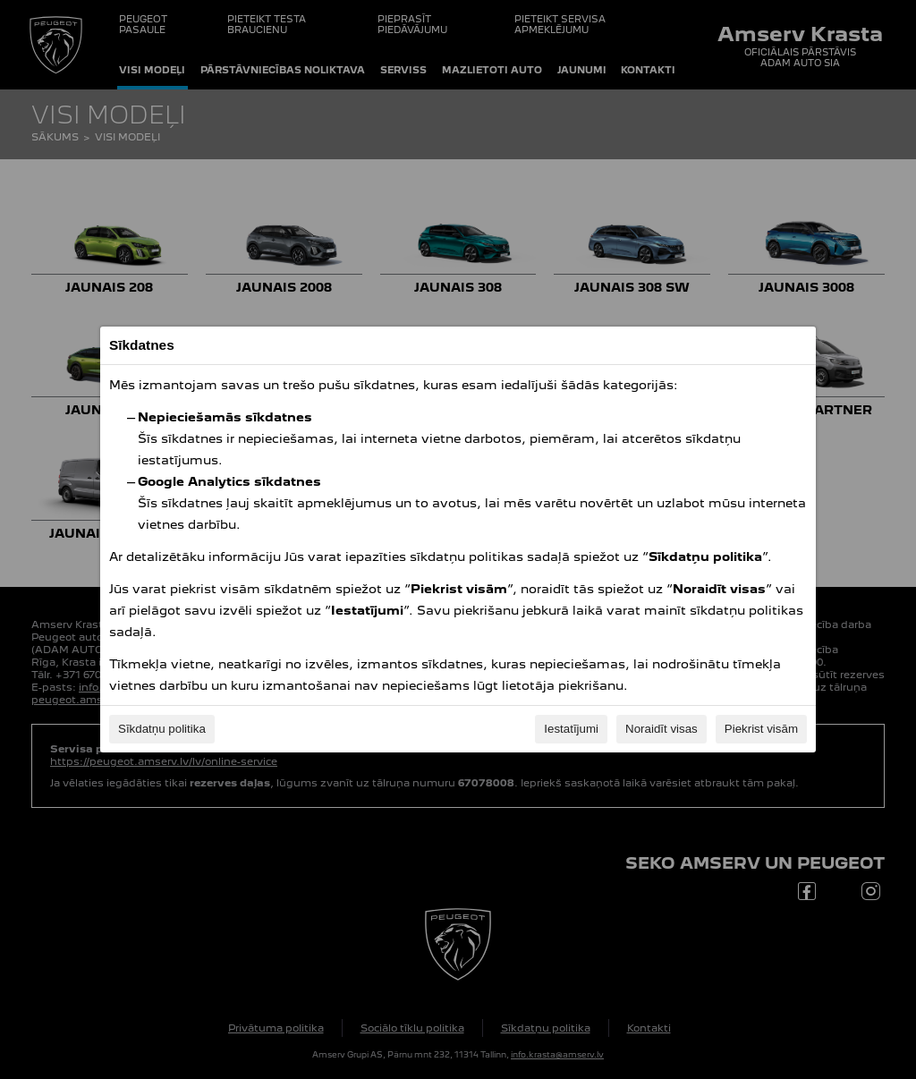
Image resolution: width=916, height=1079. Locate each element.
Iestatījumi (571, 728)
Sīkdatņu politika (162, 728)
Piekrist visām (761, 728)
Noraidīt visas (661, 728)
